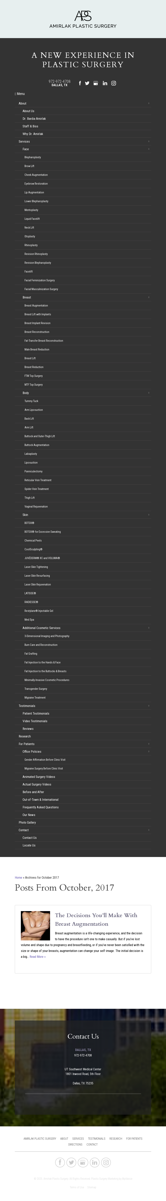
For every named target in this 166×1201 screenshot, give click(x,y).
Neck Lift (29, 227)
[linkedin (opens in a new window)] (105, 83)
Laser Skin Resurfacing (37, 575)
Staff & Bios (30, 126)
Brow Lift (29, 166)
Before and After (33, 792)
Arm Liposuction (34, 409)
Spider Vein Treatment (37, 489)
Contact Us (30, 838)
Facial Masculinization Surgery (41, 289)
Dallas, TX (59, 85)
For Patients (26, 744)
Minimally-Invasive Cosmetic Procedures (47, 680)
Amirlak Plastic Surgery (40, 1138)
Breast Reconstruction (37, 331)
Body (26, 393)
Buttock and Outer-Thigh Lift (40, 436)
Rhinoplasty (31, 245)
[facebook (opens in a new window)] (80, 83)
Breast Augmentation (36, 305)
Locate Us (29, 845)
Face (26, 149)
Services (24, 141)
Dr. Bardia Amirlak (34, 119)
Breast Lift (30, 358)
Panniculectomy (33, 471)
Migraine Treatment (35, 697)
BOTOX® (29, 523)
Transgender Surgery (36, 688)
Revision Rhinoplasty (36, 254)
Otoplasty (30, 236)
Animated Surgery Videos (39, 777)
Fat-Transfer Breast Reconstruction (44, 340)
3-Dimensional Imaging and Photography (47, 636)
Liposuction (31, 462)
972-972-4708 (60, 81)
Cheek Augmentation (36, 174)
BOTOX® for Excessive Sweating (43, 531)
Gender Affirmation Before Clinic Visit (45, 759)
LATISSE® (30, 593)
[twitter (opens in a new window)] (87, 83)
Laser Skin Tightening (36, 566)
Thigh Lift (30, 497)
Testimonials (27, 706)
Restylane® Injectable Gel (39, 610)
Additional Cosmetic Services (41, 628)
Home (18, 877)
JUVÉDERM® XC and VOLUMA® (42, 558)
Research (25, 736)
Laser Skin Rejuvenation (38, 584)
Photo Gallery (27, 822)
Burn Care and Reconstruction (41, 644)
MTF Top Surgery (34, 384)
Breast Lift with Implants (38, 314)
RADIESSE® (31, 602)
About (22, 103)
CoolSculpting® (33, 549)
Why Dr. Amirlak (33, 134)
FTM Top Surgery (34, 375)
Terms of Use (77, 1187)
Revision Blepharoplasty (38, 262)
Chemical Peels (33, 540)
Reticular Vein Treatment (38, 480)
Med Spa (29, 619)
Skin (25, 515)
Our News (29, 815)
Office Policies (32, 751)
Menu (20, 94)
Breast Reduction (34, 367)
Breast (27, 297)
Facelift (29, 271)
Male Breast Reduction (37, 349)
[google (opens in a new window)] (96, 83)
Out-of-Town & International (40, 800)
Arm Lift (29, 427)
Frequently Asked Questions (41, 807)
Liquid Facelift (32, 218)
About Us (28, 111)
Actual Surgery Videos (37, 784)
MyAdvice (127, 1178)
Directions (75, 1144)
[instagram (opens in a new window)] (113, 83)
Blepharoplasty (33, 157)
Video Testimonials (35, 721)
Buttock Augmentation (37, 445)
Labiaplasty (31, 453)
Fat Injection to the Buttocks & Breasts (45, 671)
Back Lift (29, 418)
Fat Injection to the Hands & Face (43, 662)
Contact (24, 830)
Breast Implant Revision (37, 323)
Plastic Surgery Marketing (104, 1178)
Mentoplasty (31, 210)
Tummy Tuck (31, 401)
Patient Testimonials (36, 713)
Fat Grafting (31, 653)
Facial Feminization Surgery (40, 280)
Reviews (28, 729)
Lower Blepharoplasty (36, 201)
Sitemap (91, 1187)
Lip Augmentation (34, 192)
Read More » (38, 957)
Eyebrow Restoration (36, 183)
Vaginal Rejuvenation (36, 506)
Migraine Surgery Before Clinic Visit (44, 768)
